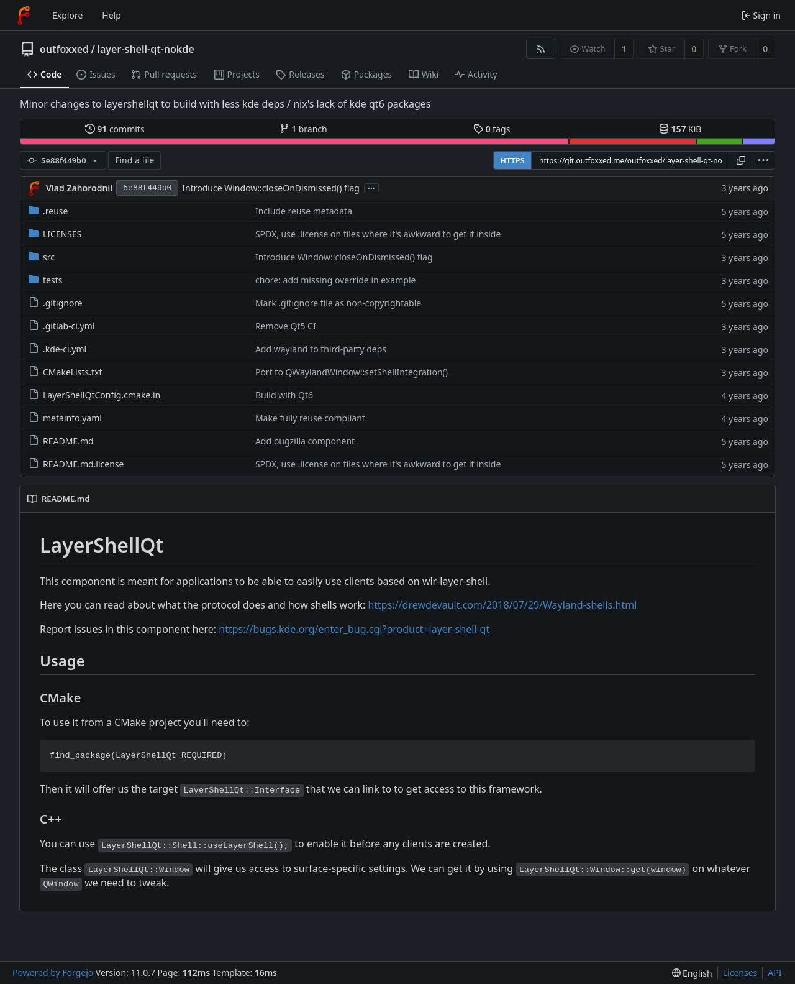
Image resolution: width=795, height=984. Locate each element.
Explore (67, 15)
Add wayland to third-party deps (320, 349)
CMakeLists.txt (65, 372)
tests (45, 280)
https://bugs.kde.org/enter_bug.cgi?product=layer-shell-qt (354, 629)
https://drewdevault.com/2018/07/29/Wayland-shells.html (502, 605)
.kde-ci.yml (57, 349)
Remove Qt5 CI (285, 326)
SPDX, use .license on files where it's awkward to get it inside (378, 234)
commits (115, 129)
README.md (61, 441)
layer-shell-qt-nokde (145, 49)
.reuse (48, 211)
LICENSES (55, 234)
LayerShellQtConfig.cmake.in (94, 395)
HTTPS (512, 160)
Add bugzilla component (305, 441)
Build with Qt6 (284, 395)
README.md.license (76, 464)
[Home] (23, 15)
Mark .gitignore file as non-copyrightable (338, 303)
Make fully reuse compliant (310, 418)
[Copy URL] (741, 160)
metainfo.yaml (65, 418)
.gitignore (56, 303)
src (42, 257)
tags (491, 129)
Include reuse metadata (303, 211)
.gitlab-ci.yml (62, 326)
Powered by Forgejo (52, 972)
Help (111, 15)
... (371, 187)
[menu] (763, 160)
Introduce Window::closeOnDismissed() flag (271, 188)
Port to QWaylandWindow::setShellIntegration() (351, 372)
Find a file (134, 160)
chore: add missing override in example (335, 280)
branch (303, 129)
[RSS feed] (540, 49)
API (774, 972)
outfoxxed (64, 49)
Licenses (740, 972)
